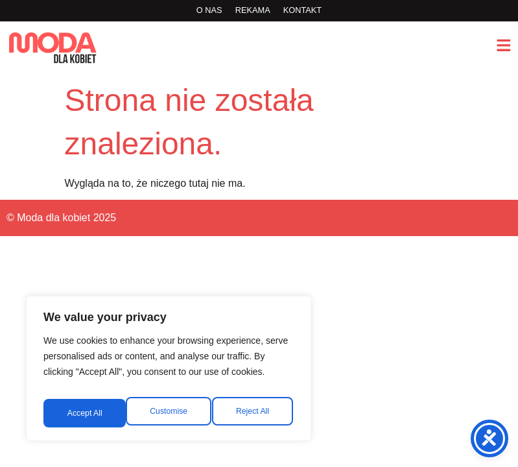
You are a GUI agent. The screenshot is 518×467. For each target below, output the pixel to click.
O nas (209, 10)
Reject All (170, 413)
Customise (85, 413)
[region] (168, 373)
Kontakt (302, 10)
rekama (252, 10)
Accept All (254, 413)
